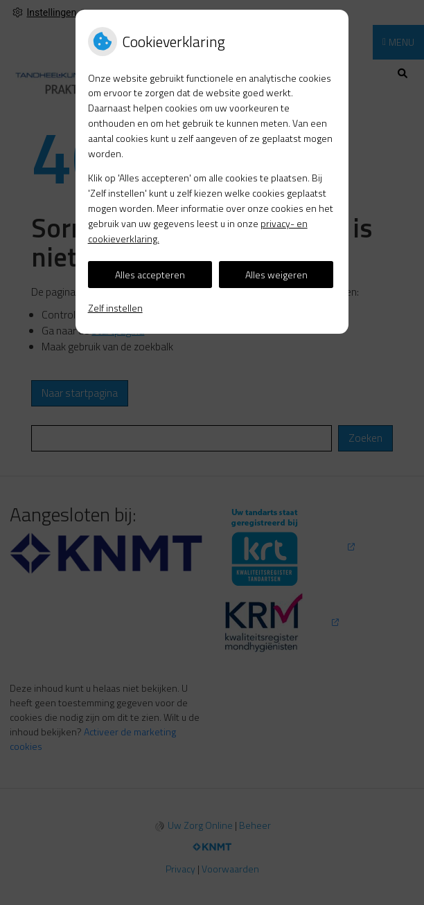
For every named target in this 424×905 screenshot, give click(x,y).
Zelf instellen (115, 308)
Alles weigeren (276, 274)
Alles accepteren (150, 274)
